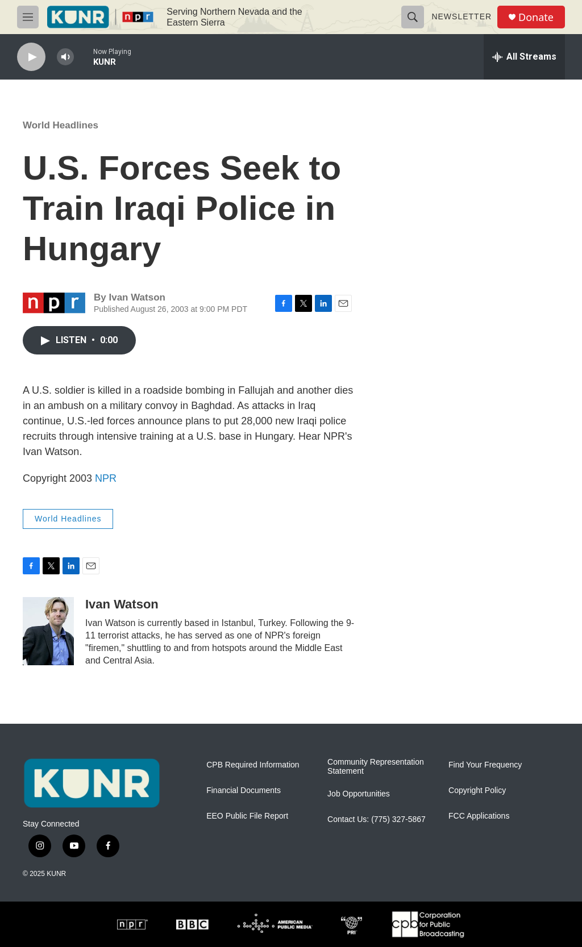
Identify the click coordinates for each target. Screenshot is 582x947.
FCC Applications (478, 816)
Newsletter (461, 16)
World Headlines (60, 125)
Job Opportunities (358, 794)
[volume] (65, 57)
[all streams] (524, 57)
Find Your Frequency (485, 765)
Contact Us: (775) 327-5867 (376, 819)
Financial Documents (243, 790)
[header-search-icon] (412, 17)
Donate (536, 17)
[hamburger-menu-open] (28, 17)
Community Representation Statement (375, 766)
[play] (31, 57)
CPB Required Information (252, 765)
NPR (106, 478)
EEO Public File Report (247, 816)
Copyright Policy (477, 790)
